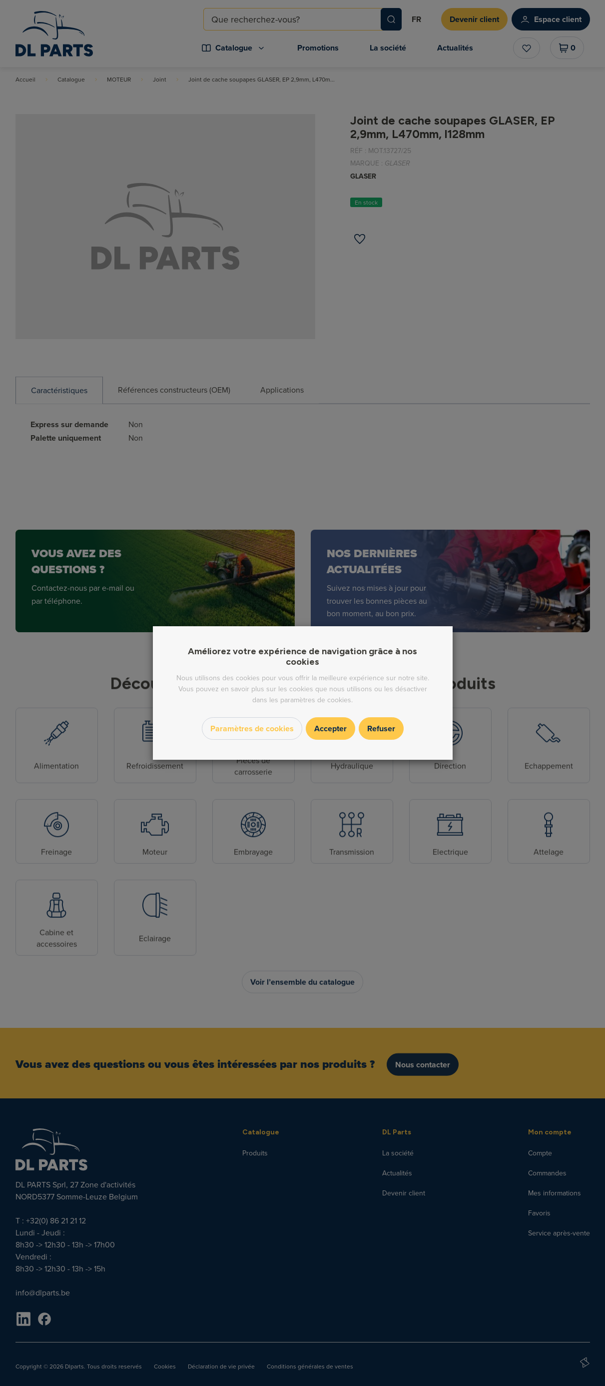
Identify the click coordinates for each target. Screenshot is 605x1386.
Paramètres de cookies (252, 728)
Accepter (330, 728)
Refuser (381, 728)
